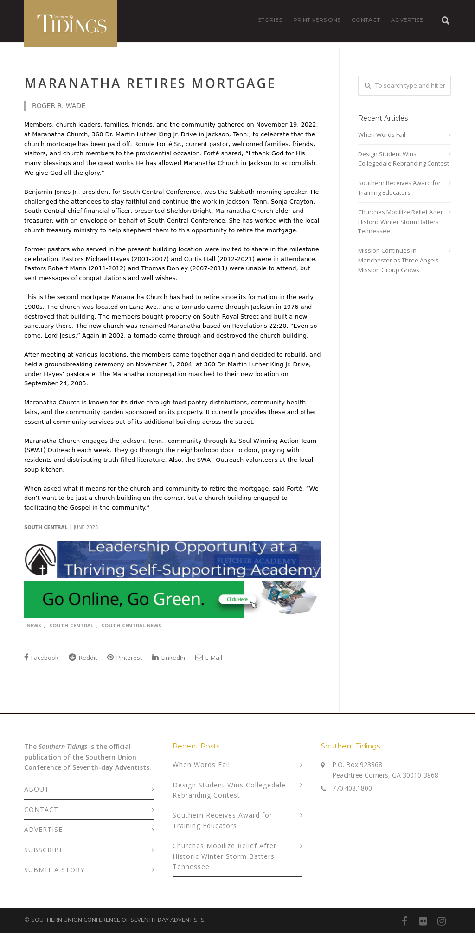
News (33, 625)
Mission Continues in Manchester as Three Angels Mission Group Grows (398, 260)
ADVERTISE (407, 19)
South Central (71, 625)
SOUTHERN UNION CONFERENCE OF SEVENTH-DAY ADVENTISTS (118, 919)
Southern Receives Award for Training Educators (399, 188)
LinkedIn (168, 657)
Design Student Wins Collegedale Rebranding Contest (403, 159)
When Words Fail (381, 134)
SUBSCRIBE (44, 849)
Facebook (41, 657)
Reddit (83, 657)
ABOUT (36, 789)
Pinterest (124, 657)
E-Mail (208, 657)
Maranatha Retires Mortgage (150, 83)
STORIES (270, 19)
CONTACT (366, 19)
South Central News (131, 625)
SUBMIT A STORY (54, 869)
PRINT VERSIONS (316, 19)
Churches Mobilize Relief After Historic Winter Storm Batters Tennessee (400, 222)
